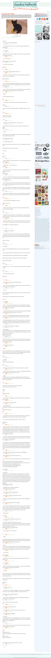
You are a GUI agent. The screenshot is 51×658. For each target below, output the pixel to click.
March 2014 (38, 239)
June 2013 (41, 237)
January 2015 (37, 241)
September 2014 (46, 240)
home (41, 654)
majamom (8, 413)
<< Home (3, 647)
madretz (8, 568)
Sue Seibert (8, 496)
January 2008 (44, 224)
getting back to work (38, 209)
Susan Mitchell (9, 614)
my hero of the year (37, 215)
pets (4, 37)
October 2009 (44, 228)
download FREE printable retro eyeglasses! (42, 40)
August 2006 (40, 220)
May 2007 (38, 222)
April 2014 (42, 239)
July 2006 (36, 220)
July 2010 (38, 230)
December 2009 (39, 229)
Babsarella (8, 450)
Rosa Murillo (9, 383)
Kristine (8, 318)
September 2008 (46, 225)
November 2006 (41, 221)
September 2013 (39, 238)
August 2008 (42, 225)
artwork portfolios (11, 654)
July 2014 (38, 240)
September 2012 (46, 235)
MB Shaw (8, 400)
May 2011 (38, 232)
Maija (7, 167)
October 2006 (37, 221)
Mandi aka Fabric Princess (11, 493)
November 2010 (41, 231)
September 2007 (39, 223)
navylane (8, 611)
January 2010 (44, 229)
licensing (16, 654)
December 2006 (46, 221)
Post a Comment (4, 645)
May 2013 (38, 237)
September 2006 (44, 220)
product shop (20, 654)
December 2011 (39, 234)
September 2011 (39, 233)
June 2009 (41, 227)
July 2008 (38, 225)
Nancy (8, 69)
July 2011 (45, 232)
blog (33, 654)
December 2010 (46, 231)
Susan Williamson (9, 453)
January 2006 (42, 219)
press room (30, 654)
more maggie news (37, 211)
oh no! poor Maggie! (38, 212)
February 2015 (41, 241)
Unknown (8, 556)
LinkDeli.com (36, 182)
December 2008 (46, 226)
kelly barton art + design (10, 81)
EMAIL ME (37, 165)
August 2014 (42, 240)
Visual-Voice (8, 369)
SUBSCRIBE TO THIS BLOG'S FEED (39, 246)
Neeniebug (8, 424)
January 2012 (44, 234)
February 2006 (46, 219)
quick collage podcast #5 (38, 213)
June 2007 (41, 222)
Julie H (8, 346)
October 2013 (44, 238)
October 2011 (44, 233)
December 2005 (37, 219)
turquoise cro (9, 313)
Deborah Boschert (9, 163)
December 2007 (39, 224)
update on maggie (37, 210)
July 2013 (45, 237)
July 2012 (38, 235)
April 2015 (45, 241)
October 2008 (37, 226)
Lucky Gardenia (9, 534)
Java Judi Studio (9, 543)
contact (38, 654)
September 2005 (37, 218)
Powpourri (8, 627)
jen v (7, 564)
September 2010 (46, 230)
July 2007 (45, 222)
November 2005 (47, 218)
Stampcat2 (8, 113)
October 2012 (37, 236)
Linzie (8, 280)
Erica (7, 205)
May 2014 (45, 239)
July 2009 (45, 227)
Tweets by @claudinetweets (42, 106)
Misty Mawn (8, 283)
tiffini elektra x (9, 528)
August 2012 (42, 235)
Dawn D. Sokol (9, 100)
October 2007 (44, 223)
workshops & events (25, 654)
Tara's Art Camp (9, 604)
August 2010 (42, 230)
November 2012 (41, 236)
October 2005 (42, 218)
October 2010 (37, 231)
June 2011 (41, 232)
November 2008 (41, 226)
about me (35, 654)
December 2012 (46, 236)
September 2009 (39, 228)
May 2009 (38, 227)
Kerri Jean (8, 550)
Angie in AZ (8, 56)
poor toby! (36, 214)
